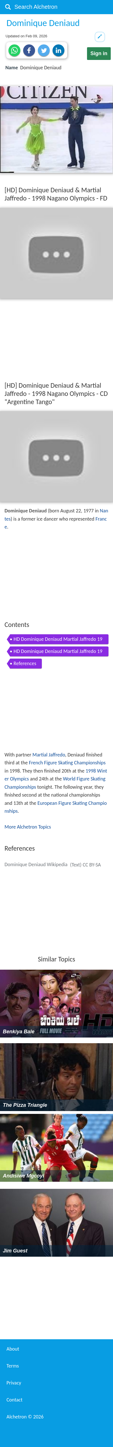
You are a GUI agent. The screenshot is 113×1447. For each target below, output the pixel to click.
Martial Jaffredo (48, 755)
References (25, 663)
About (12, 1349)
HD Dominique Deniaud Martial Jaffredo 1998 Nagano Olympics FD (58, 640)
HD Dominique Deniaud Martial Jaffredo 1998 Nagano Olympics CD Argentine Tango (58, 652)
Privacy (13, 1383)
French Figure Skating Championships (67, 763)
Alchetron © (25, 1417)
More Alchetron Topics (28, 827)
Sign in (98, 53)
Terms (12, 1366)
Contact (14, 1400)
